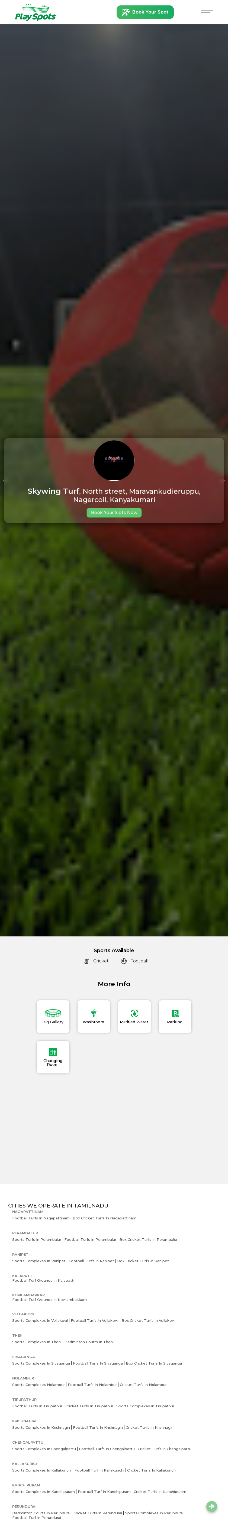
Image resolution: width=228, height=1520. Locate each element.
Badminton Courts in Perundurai (41, 1513)
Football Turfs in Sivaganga (98, 1363)
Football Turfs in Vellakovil (94, 1320)
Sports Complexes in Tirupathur (145, 1406)
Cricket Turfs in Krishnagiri (150, 1427)
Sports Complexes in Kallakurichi (42, 1470)
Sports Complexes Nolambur (38, 1384)
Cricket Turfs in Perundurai (97, 1513)
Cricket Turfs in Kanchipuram (160, 1491)
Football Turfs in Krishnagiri (98, 1427)
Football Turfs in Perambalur (90, 1239)
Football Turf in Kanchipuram (104, 1491)
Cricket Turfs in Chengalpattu (164, 1449)
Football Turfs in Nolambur (92, 1384)
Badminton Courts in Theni (89, 1342)
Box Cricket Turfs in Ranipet (143, 1261)
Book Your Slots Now (114, 512)
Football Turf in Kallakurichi (99, 1470)
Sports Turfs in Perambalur (36, 1239)
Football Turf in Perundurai (36, 1517)
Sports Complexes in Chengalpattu (44, 1449)
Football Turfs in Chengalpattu (107, 1449)
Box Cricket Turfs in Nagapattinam (104, 1218)
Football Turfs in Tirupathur (37, 1406)
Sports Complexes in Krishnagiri (41, 1427)
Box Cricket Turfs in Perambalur (148, 1239)
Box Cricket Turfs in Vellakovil (148, 1320)
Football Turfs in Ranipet (91, 1261)
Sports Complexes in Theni (37, 1342)
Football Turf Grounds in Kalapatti (43, 1280)
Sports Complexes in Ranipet (39, 1261)
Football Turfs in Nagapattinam (41, 1218)
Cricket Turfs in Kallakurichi (151, 1470)
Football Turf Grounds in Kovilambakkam (49, 1299)
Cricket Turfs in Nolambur (143, 1384)
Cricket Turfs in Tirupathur (89, 1406)
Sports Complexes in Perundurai (154, 1513)
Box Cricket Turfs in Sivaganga (154, 1363)
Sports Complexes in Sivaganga (41, 1363)
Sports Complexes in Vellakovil (40, 1320)
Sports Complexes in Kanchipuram (43, 1491)
